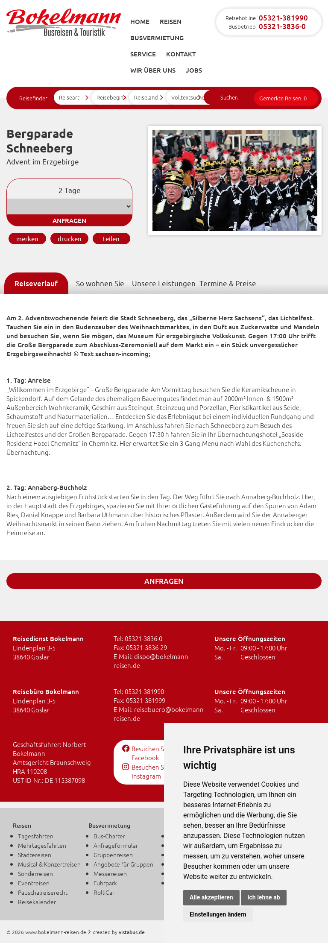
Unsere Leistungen (164, 282)
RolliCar (104, 892)
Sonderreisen (35, 873)
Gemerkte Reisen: (283, 98)
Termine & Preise (227, 282)
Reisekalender (37, 901)
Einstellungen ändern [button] (218, 914)
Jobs (194, 70)
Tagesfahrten (35, 836)
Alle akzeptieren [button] (211, 897)
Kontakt (181, 54)
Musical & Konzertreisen (49, 864)
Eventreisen (34, 883)
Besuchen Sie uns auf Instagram (157, 771)
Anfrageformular (116, 845)
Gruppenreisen (113, 854)
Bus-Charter (109, 836)
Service (143, 54)
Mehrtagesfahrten (42, 845)
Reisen (171, 21)
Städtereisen (34, 854)
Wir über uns (153, 70)
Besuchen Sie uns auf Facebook (157, 753)
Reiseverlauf (36, 283)
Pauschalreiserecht (42, 892)
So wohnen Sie (100, 282)
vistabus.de (132, 932)
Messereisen (110, 873)
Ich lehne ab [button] (263, 897)
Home (139, 21)
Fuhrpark (105, 883)
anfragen (69, 220)
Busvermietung (157, 37)
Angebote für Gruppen (123, 864)
